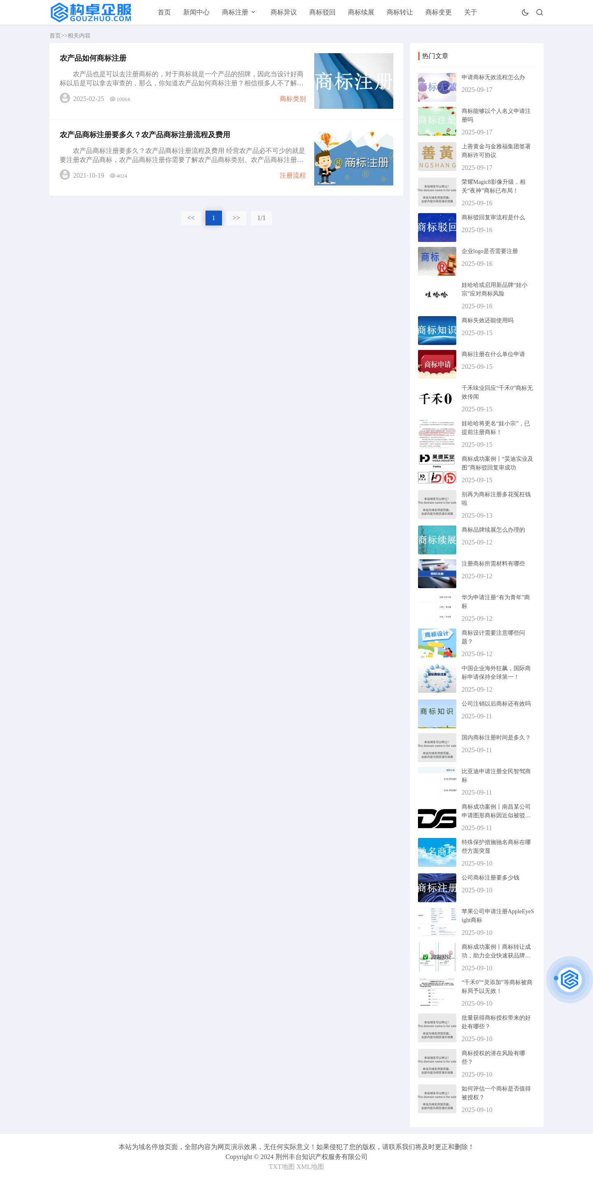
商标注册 (235, 12)
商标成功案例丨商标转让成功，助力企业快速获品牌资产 (496, 955)
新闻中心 (196, 12)
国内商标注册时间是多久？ (496, 737)
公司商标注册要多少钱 (490, 878)
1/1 (261, 217)
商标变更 (438, 12)
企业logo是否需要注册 (490, 251)
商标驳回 (322, 12)
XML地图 (310, 1166)
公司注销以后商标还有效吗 (496, 704)
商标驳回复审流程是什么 (493, 217)
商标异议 (284, 12)
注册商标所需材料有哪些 (493, 564)
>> (236, 217)
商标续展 (361, 12)
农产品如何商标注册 (93, 58)
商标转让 (400, 12)
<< (191, 217)
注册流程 (293, 175)
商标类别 (293, 98)
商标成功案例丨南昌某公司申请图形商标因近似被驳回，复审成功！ (496, 815)
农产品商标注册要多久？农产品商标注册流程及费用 (145, 135)
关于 (470, 12)
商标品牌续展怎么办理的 (493, 530)
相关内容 (79, 36)
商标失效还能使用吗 (488, 320)
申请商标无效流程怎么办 (493, 77)
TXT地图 (282, 1166)
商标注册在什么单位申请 (493, 354)
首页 (164, 12)
